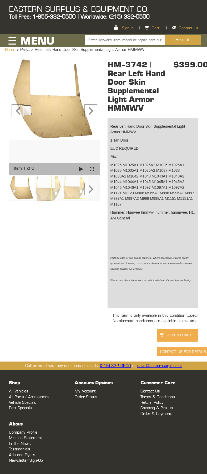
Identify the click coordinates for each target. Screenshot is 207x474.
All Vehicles (18, 391)
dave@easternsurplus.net (159, 366)
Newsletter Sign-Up (26, 460)
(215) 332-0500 (115, 366)
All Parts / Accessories (29, 397)
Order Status (86, 397)
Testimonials (19, 449)
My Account (85, 391)
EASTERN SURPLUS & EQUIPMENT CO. (79, 9)
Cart (155, 28)
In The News (20, 444)
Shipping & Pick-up (156, 408)
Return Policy (151, 403)
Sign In (128, 28)
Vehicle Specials (22, 403)
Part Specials (20, 408)
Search (182, 39)
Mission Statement (25, 438)
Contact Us (188, 28)
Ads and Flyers (22, 455)
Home (11, 50)
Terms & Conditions (157, 397)
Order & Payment (155, 414)
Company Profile (23, 432)
